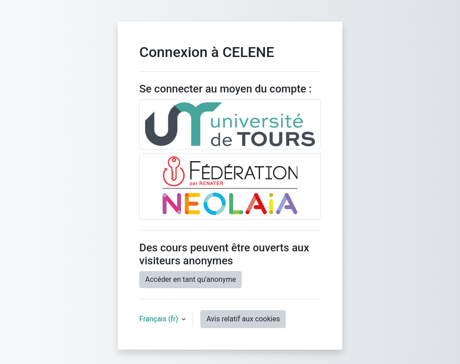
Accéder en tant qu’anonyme (190, 279)
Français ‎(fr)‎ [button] (159, 319)
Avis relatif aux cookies (243, 319)
